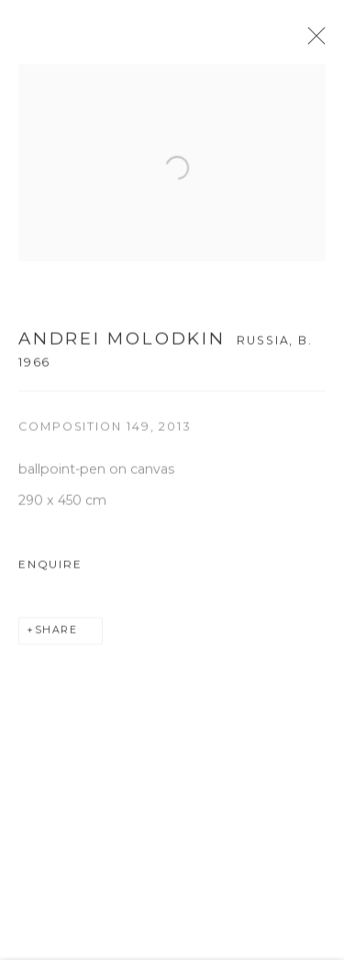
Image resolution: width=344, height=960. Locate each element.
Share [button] (56, 635)
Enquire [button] (50, 569)
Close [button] (316, 41)
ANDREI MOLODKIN (122, 343)
